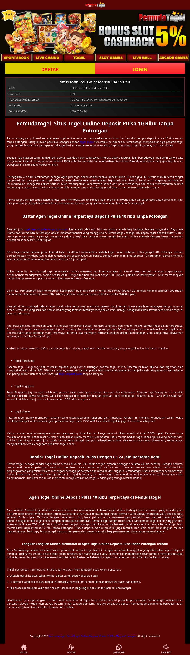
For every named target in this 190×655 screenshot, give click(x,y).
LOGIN (140, 69)
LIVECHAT (166, 649)
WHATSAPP (119, 649)
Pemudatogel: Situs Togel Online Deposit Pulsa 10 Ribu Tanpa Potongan (92, 636)
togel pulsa (87, 142)
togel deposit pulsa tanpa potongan (46, 229)
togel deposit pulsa (70, 374)
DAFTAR (50, 69)
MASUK (23, 649)
